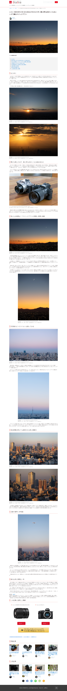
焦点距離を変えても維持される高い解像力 (19, 64)
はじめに (13, 59)
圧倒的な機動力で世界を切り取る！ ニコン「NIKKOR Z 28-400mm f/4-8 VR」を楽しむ (40, 653)
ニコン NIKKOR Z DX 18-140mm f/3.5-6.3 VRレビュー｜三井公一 (27, 653)
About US (41, 687)
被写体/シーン (20, 5)
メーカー (12, 5)
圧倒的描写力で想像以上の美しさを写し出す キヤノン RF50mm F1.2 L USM (27, 673)
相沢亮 (13, 18)
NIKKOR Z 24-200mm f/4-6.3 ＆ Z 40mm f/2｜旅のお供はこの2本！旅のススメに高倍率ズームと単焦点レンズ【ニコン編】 (53, 654)
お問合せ (46, 687)
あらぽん (13, 676)
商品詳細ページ (21, 623)
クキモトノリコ (14, 655)
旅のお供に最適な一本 (15, 67)
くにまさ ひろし (53, 674)
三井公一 (26, 655)
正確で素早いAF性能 (15, 66)
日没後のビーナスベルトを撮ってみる (18, 63)
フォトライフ (29, 5)
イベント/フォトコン (46, 5)
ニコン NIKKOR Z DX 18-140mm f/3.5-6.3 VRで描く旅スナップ (14, 653)
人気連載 (37, 5)
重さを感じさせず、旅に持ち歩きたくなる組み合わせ (21, 60)
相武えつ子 (26, 675)
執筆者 (54, 5)
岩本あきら (39, 676)
